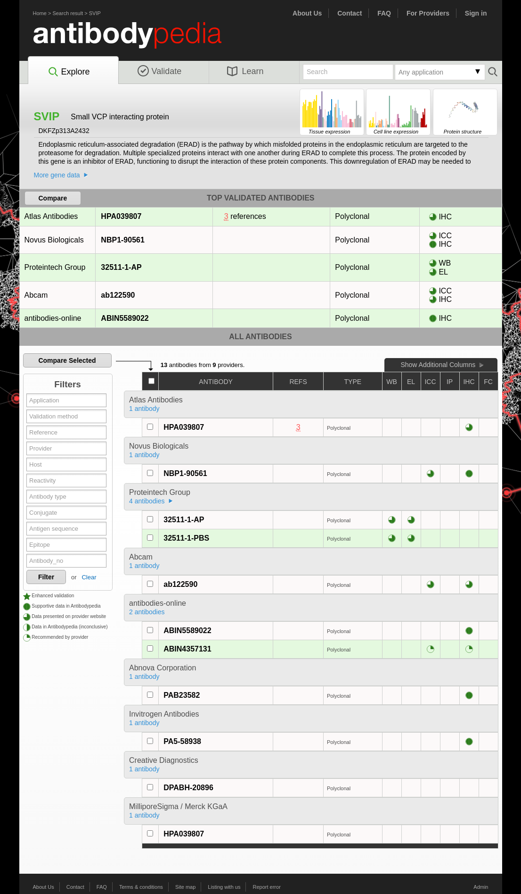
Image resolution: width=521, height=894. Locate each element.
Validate (160, 71)
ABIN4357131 (187, 649)
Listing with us (224, 887)
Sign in (476, 13)
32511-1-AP (120, 267)
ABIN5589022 (124, 318)
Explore (68, 72)
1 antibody (144, 408)
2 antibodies (147, 612)
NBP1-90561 (122, 240)
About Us (307, 13)
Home (40, 13)
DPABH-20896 (188, 788)
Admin (480, 887)
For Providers (428, 13)
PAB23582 (181, 695)
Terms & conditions (141, 887)
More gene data (57, 175)
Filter (46, 577)
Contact (349, 13)
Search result (67, 13)
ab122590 (117, 295)
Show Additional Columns (437, 364)
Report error (267, 887)
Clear (88, 577)
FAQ (384, 13)
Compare (53, 198)
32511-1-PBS (186, 538)
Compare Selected (67, 360)
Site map (185, 887)
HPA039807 (120, 216)
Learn (245, 71)
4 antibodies (147, 501)
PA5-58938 (182, 741)
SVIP (95, 13)
